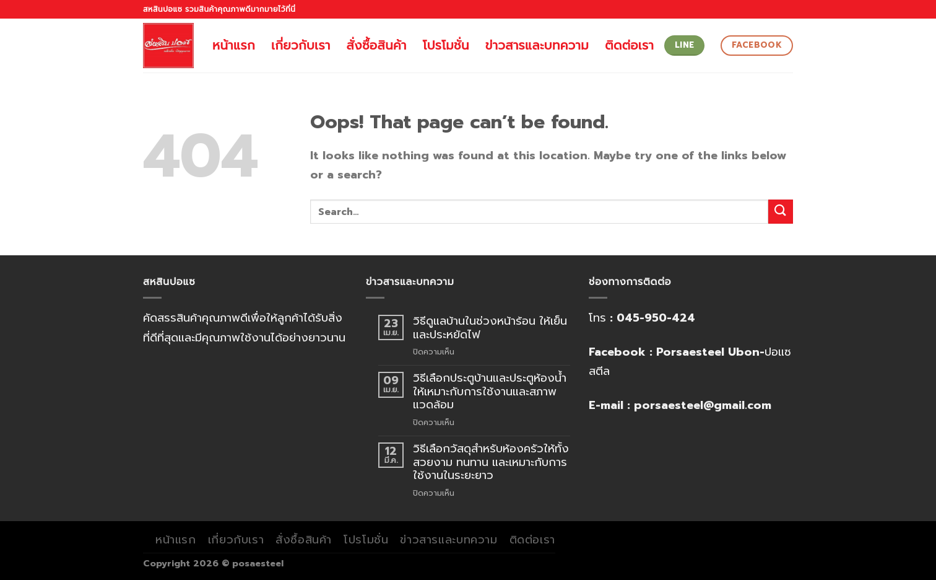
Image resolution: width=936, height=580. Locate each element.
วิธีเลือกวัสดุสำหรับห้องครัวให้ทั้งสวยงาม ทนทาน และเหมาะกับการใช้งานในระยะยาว (491, 462)
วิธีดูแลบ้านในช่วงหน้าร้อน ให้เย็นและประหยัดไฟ (490, 328)
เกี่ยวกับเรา (301, 45)
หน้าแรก (233, 45)
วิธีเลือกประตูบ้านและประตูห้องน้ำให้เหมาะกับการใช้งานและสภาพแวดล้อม (489, 392)
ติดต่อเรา (629, 45)
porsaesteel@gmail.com (702, 405)
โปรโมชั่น (446, 45)
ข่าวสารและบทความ (537, 45)
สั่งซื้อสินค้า (377, 45)
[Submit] (780, 212)
